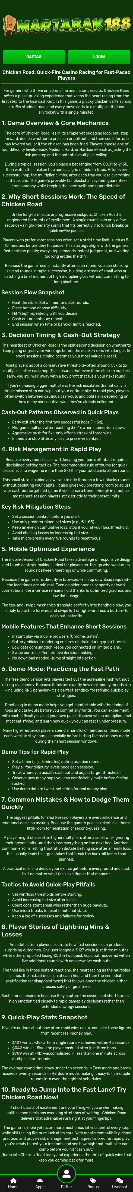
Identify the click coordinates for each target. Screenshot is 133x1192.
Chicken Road (38, 133)
